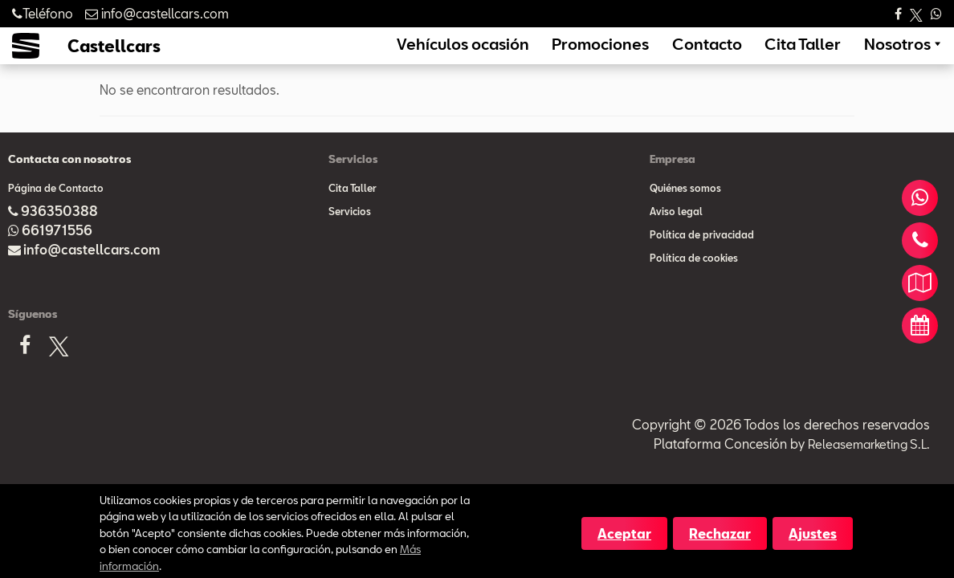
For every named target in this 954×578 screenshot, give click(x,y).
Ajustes (813, 533)
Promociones (658, 55)
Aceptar (624, 533)
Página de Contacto (56, 210)
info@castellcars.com (91, 271)
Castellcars (114, 57)
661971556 (57, 252)
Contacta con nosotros (69, 181)
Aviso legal (676, 233)
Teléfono (42, 13)
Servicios (349, 233)
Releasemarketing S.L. (865, 466)
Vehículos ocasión (547, 55)
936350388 (59, 233)
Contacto (746, 55)
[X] (58, 372)
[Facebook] (24, 372)
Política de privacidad (702, 257)
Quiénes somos (685, 210)
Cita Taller (825, 55)
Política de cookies (694, 280)
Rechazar (720, 533)
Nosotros (904, 55)
